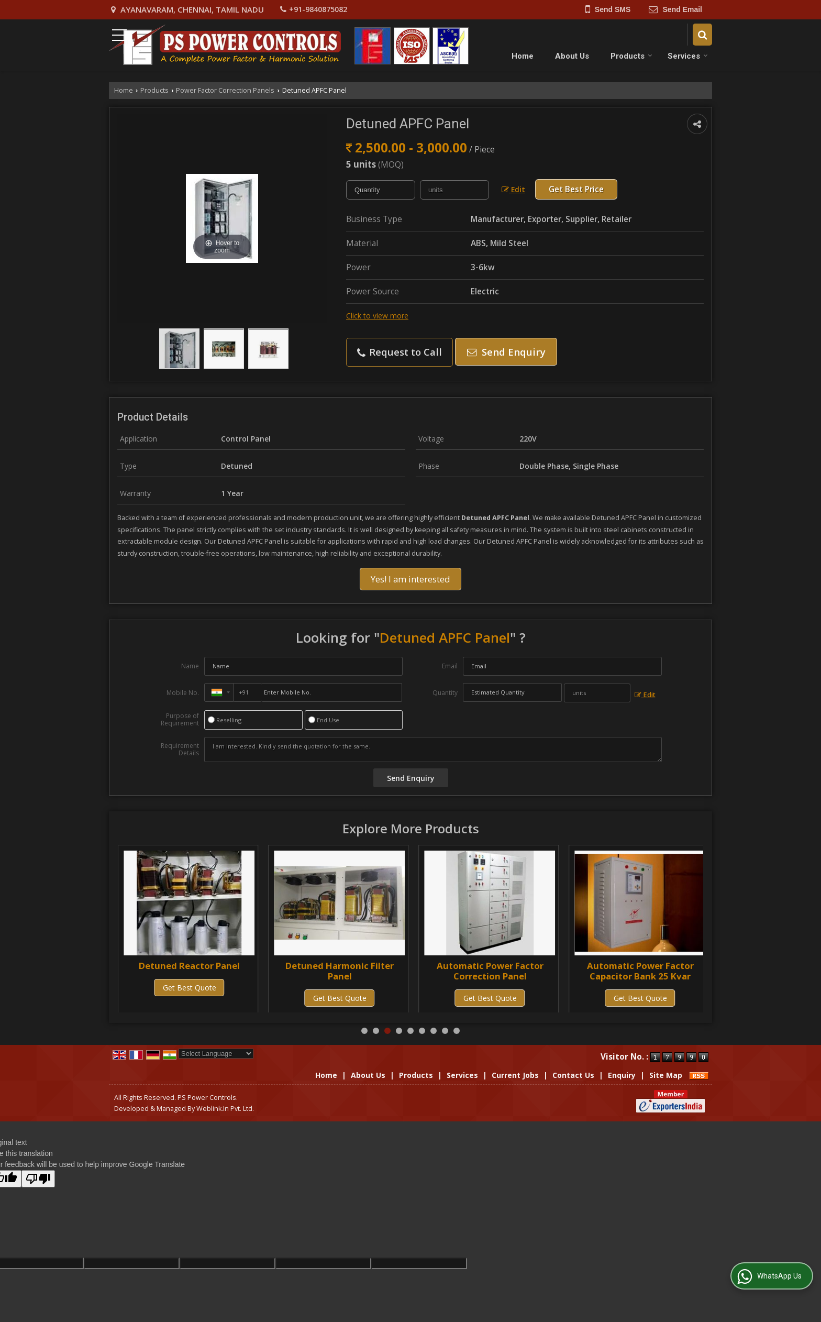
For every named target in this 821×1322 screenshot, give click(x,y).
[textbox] (454, 190)
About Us (572, 56)
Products (631, 56)
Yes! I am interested (410, 579)
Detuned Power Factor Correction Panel (189, 971)
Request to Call (399, 351)
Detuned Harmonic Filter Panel (490, 971)
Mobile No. (183, 692)
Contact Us (573, 1075)
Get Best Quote (189, 998)
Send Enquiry (506, 351)
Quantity (445, 692)
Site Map (665, 1075)
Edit (513, 189)
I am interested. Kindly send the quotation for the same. (433, 749)
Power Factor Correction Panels (225, 90)
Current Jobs (515, 1075)
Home (523, 56)
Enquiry (622, 1075)
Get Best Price (576, 189)
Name (190, 666)
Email (450, 666)
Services (688, 56)
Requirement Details (180, 749)
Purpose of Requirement (180, 719)
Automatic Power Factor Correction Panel (640, 971)
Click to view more (377, 316)
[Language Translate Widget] (216, 1054)
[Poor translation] (38, 1178)
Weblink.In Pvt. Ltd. (225, 1108)
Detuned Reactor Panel (339, 966)
